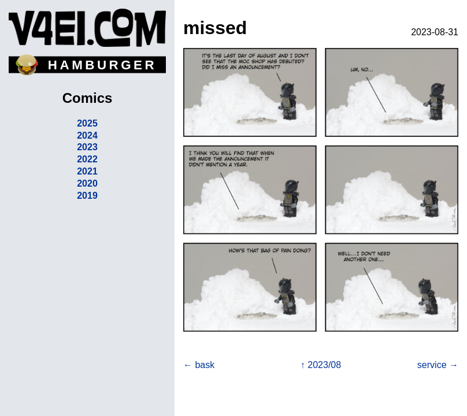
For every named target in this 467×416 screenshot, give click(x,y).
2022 (87, 159)
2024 (87, 135)
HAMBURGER (102, 65)
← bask (198, 365)
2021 (87, 171)
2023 (87, 147)
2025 (87, 123)
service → (437, 365)
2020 (87, 183)
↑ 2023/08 (321, 365)
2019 (87, 195)
